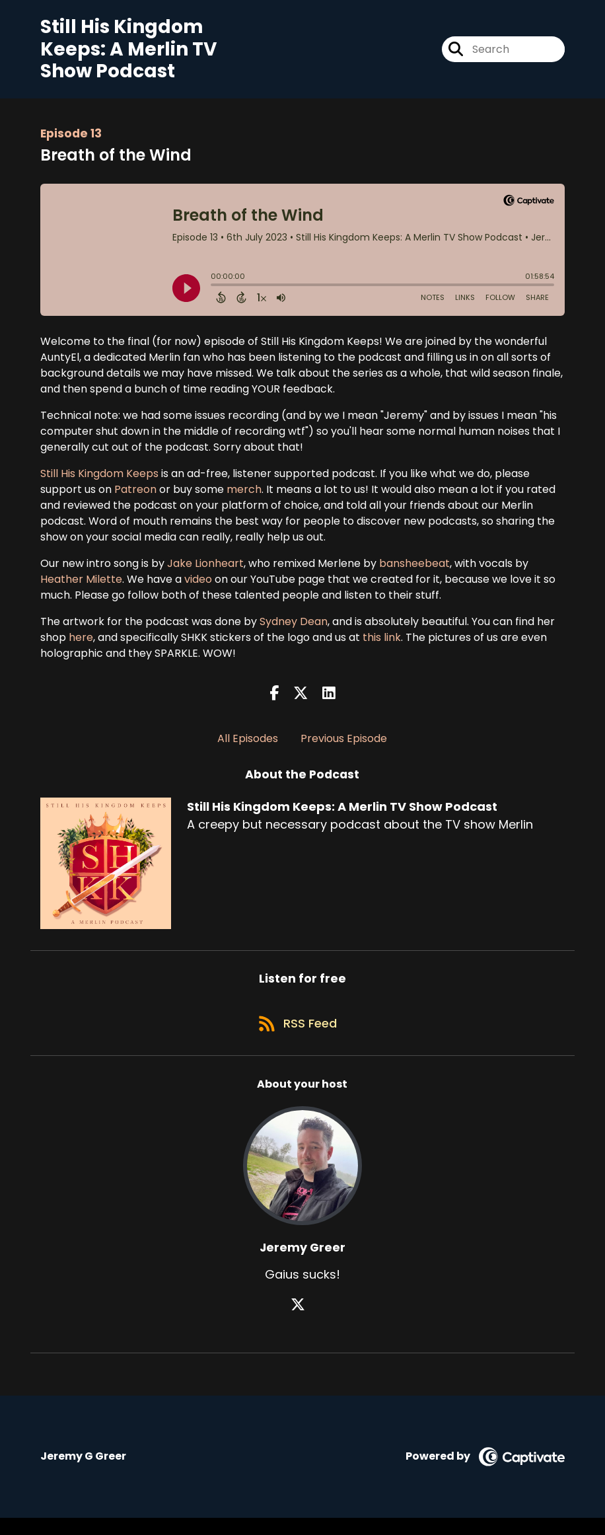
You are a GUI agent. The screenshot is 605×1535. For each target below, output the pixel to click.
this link (382, 644)
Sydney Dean (294, 628)
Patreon (135, 496)
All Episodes (247, 746)
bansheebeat (414, 570)
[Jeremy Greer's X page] (302, 1322)
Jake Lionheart (205, 570)
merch (244, 496)
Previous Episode (344, 746)
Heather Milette (81, 586)
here (81, 644)
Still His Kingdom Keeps (99, 480)
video (198, 586)
